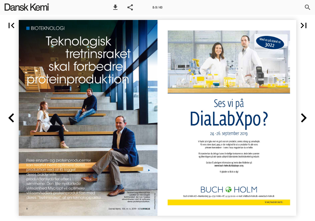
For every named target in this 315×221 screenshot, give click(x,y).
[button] (115, 7)
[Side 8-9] (157, 7)
